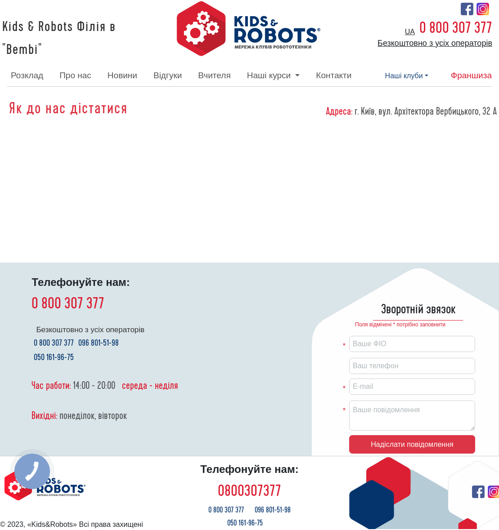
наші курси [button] (270, 75)
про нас (75, 75)
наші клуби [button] (404, 76)
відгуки (167, 75)
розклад (27, 75)
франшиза (471, 75)
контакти (333, 75)
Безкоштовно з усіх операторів (435, 43)
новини (122, 75)
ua (410, 32)
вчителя (214, 75)
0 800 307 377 (455, 28)
